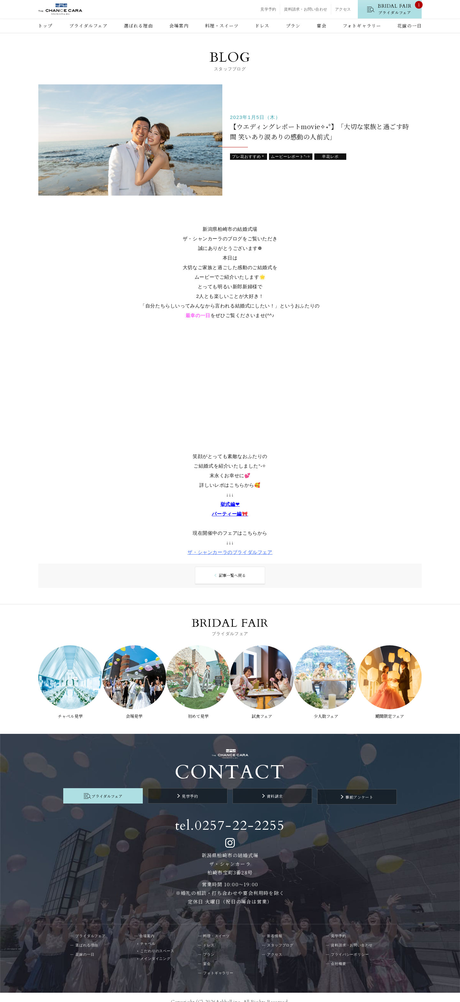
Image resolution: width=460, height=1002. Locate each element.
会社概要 (338, 954)
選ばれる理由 (138, 25)
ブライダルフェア (88, 25)
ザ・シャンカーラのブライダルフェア (230, 552)
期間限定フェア (392, 712)
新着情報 (274, 926)
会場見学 (132, 712)
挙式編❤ (230, 505)
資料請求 (267, 788)
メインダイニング (155, 949)
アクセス (343, 9)
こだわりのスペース (157, 941)
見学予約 (268, 9)
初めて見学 (198, 712)
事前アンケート (335, 788)
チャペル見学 (67, 712)
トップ (45, 25)
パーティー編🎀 (230, 514)
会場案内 (178, 25)
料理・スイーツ (222, 25)
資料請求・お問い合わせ (305, 9)
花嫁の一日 (409, 25)
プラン (293, 25)
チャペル (148, 934)
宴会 (321, 25)
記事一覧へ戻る (232, 576)
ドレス (262, 25)
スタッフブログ (280, 935)
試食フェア (262, 712)
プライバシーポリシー (350, 945)
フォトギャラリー (362, 25)
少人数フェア (327, 712)
